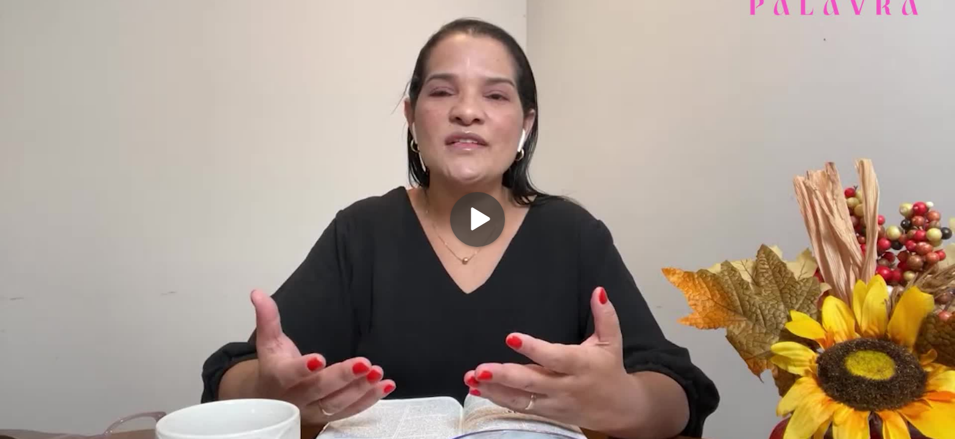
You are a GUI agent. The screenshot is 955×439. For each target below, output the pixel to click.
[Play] (477, 219)
